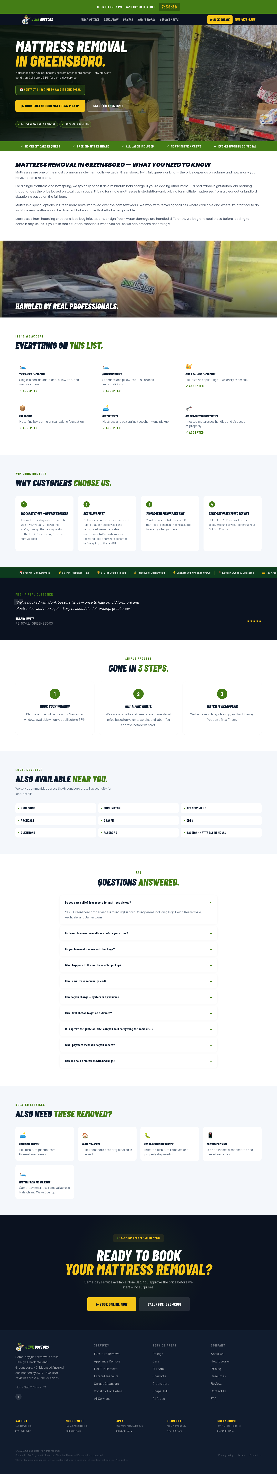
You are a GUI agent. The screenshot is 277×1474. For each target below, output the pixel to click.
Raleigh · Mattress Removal (205, 832)
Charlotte (159, 1376)
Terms (241, 1455)
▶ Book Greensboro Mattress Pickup (50, 106)
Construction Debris (108, 1391)
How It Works (146, 19)
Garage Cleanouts (106, 1383)
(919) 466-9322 (73, 1431)
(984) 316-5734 (124, 1431)
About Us (217, 1354)
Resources (218, 1376)
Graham (107, 820)
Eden (188, 820)
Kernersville (195, 808)
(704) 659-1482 (174, 1431)
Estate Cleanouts (106, 1376)
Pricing (128, 19)
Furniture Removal (107, 1354)
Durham (158, 1369)
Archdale (26, 820)
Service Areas (169, 19)
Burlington (111, 808)
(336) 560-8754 (225, 1431)
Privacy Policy (225, 1455)
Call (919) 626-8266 (108, 106)
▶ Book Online (220, 19)
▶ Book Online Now (112, 1304)
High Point (27, 808)
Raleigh (158, 1354)
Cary (156, 1361)
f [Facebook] (18, 1396)
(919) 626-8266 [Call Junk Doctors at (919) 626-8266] (245, 19)
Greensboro (161, 1383)
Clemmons (26, 832)
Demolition (111, 19)
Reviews (216, 1383)
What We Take (90, 19)
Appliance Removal (107, 1361)
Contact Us (219, 1391)
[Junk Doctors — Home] (37, 19)
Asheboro (109, 832)
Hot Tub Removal (106, 1369)
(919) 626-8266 (23, 1431)
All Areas (159, 1398)
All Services (102, 1398)
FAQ (213, 1398)
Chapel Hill (160, 1391)
